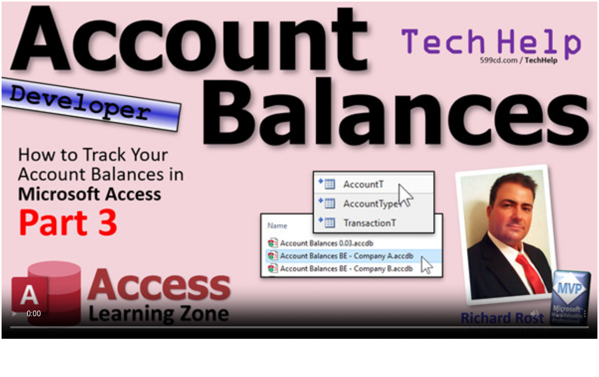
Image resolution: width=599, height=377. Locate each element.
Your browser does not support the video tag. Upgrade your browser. (299, 170)
